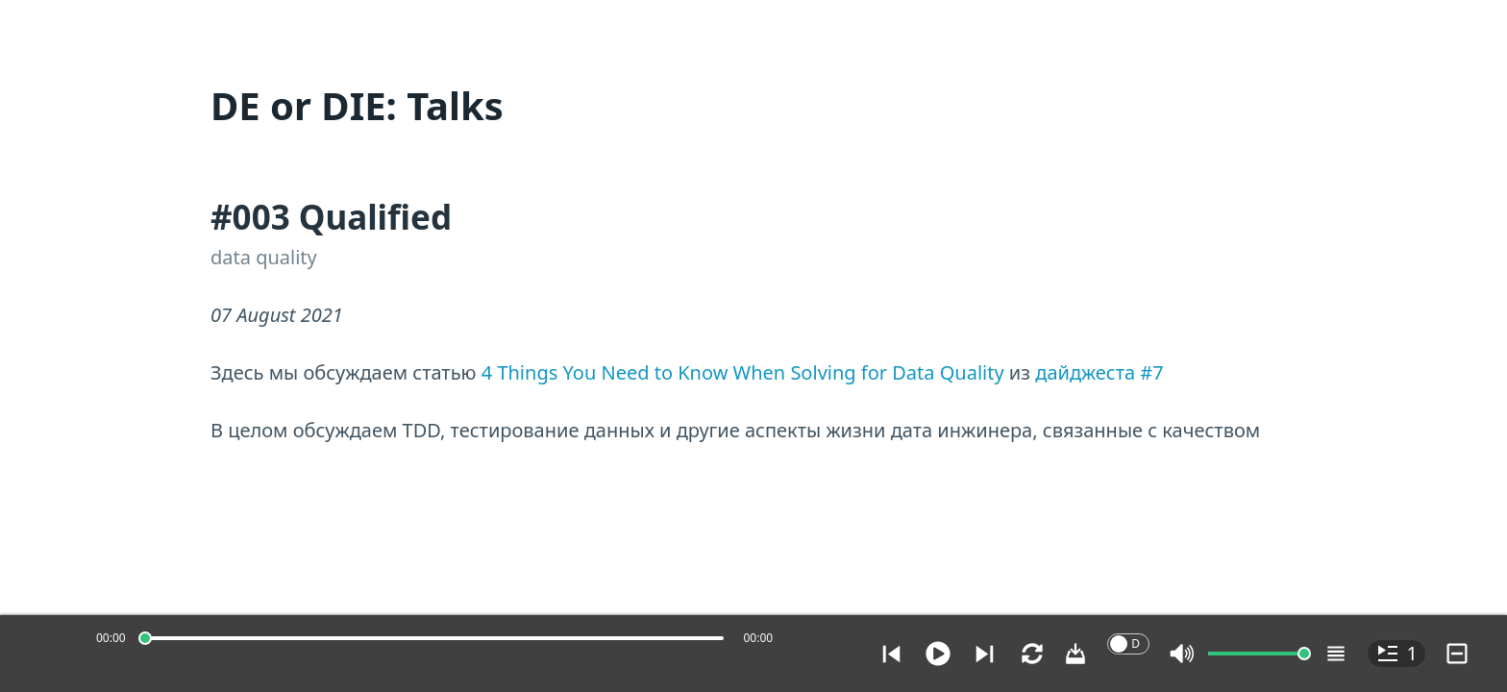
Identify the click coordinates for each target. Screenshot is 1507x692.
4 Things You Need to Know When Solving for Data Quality (743, 372)
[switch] (1128, 644)
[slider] (145, 638)
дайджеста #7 (1099, 372)
